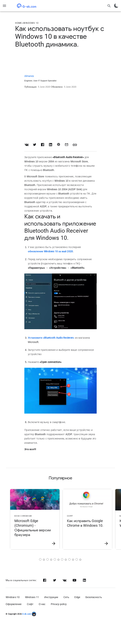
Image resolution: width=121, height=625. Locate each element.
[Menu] (4, 5)
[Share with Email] (66, 144)
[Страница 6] (77, 559)
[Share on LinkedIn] (50, 144)
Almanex (29, 76)
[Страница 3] (55, 559)
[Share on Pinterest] (58, 144)
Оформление (13, 604)
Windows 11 (32, 597)
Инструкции (51, 597)
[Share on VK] (26, 144)
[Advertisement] (60, 62)
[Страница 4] (62, 559)
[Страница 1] (40, 559)
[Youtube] (74, 580)
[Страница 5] (69, 559)
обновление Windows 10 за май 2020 (50, 251)
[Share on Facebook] (42, 144)
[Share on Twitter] (34, 144)
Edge (77, 597)
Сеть (66, 597)
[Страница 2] (47, 559)
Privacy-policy (59, 604)
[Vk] (64, 580)
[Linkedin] (84, 580)
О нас (42, 604)
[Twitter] (54, 580)
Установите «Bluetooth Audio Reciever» (51, 337)
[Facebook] (44, 580)
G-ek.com (26, 614)
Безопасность (93, 597)
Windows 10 (13, 597)
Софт (30, 604)
